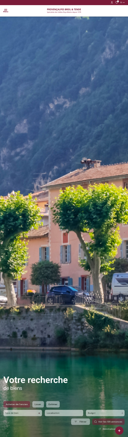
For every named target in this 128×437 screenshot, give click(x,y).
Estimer (52, 411)
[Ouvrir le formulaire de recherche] (80, 428)
